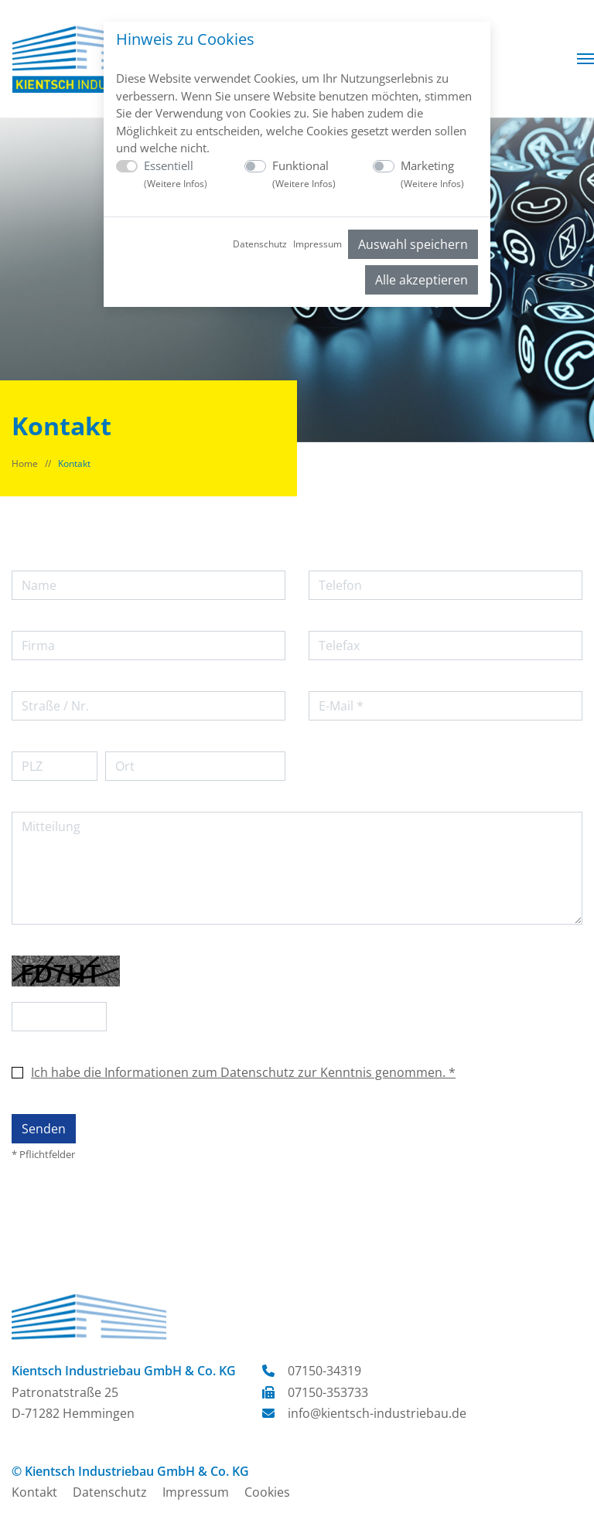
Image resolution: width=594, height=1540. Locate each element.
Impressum (317, 243)
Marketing (432, 174)
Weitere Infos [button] (175, 183)
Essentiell (175, 174)
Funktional (304, 174)
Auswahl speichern (413, 244)
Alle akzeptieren (421, 279)
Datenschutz (260, 243)
